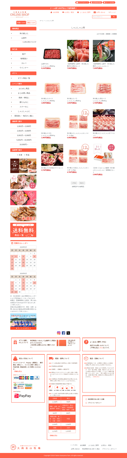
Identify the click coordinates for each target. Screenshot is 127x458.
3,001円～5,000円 (24, 135)
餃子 (24, 54)
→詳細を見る (17, 371)
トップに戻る (73, 445)
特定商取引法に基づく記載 (96, 399)
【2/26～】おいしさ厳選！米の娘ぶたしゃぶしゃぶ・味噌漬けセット (104, 170)
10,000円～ (24, 144)
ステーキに (24, 107)
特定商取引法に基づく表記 (91, 449)
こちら (101, 347)
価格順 (108, 34)
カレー (24, 63)
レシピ (113, 12)
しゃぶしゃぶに (24, 111)
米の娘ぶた (24, 33)
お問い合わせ (101, 12)
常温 (27, 155)
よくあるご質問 (85, 12)
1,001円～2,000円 (24, 126)
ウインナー (24, 68)
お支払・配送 (69, 12)
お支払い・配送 (106, 445)
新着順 (114, 34)
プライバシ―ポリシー (109, 449)
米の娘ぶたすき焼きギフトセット (52, 168)
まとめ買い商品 (24, 93)
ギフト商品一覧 (24, 78)
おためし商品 (24, 89)
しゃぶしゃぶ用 (49, 20)
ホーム (41, 20)
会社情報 (56, 12)
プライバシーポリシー (95, 403)
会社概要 (83, 445)
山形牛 (24, 38)
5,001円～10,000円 (24, 140)
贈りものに (24, 102)
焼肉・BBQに (24, 98)
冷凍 (20, 155)
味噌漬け (24, 59)
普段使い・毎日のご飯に (24, 116)
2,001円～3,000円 (24, 131)
